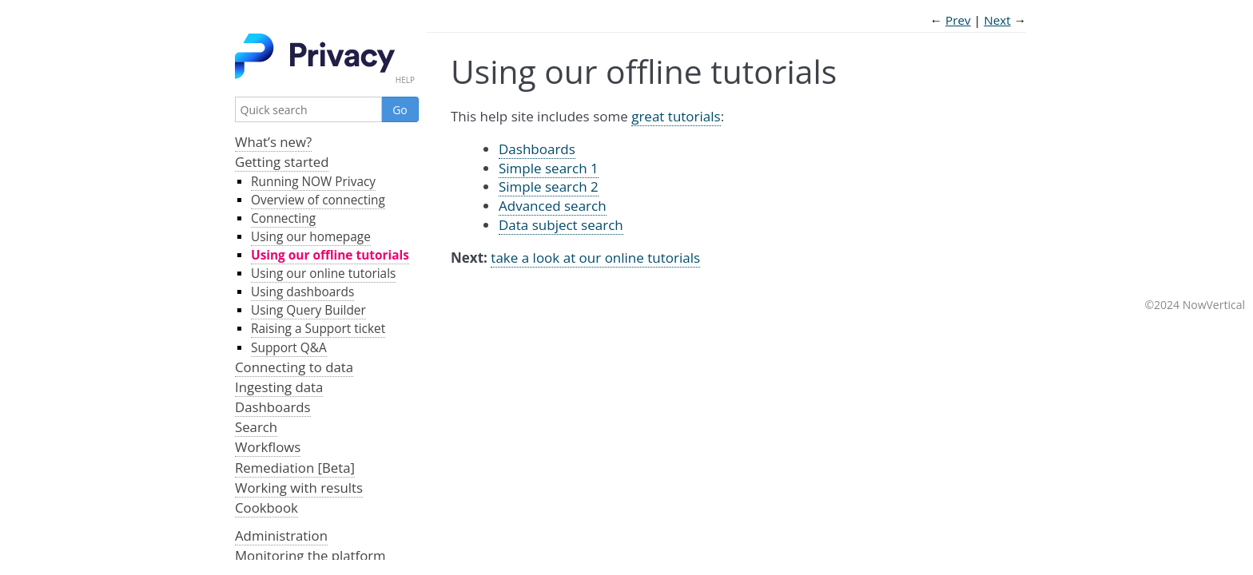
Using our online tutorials (323, 273)
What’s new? (273, 142)
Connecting (283, 218)
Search (256, 427)
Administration (281, 535)
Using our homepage (311, 236)
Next (997, 20)
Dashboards (273, 407)
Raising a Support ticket (318, 328)
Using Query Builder (308, 310)
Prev (958, 20)
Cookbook (266, 507)
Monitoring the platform (310, 555)
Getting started (281, 162)
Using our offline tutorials (330, 255)
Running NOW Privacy (313, 181)
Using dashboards (302, 292)
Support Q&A (289, 347)
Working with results (299, 487)
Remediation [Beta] (295, 467)
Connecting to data (294, 367)
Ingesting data (279, 387)
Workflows (267, 447)
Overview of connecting (318, 200)
